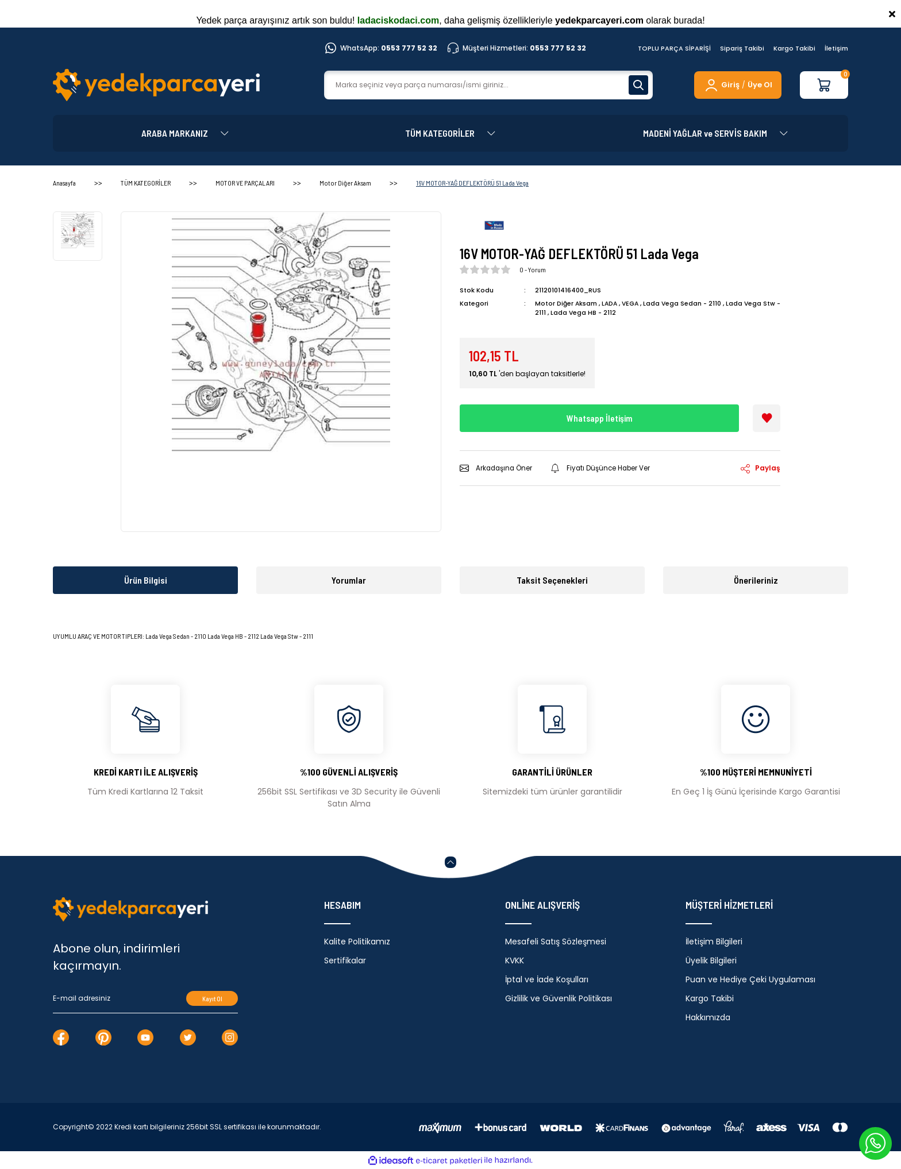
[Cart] (824, 85)
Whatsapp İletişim (599, 417)
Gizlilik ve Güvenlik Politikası (558, 998)
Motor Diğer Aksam (566, 303)
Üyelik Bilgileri (711, 960)
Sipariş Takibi (742, 48)
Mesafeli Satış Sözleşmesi (555, 941)
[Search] (488, 85)
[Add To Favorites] (766, 418)
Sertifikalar (345, 960)
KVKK (514, 960)
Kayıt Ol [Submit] (212, 998)
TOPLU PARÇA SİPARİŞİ (674, 48)
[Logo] (156, 85)
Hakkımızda (708, 1017)
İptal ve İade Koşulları (546, 979)
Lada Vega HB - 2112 (589, 312)
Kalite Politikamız (357, 941)
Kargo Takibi (794, 48)
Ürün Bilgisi (145, 579)
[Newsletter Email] (145, 998)
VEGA (632, 303)
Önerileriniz (756, 579)
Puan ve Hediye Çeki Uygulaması (750, 979)
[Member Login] (721, 85)
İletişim (836, 48)
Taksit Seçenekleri (552, 579)
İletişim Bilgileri (714, 941)
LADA (610, 303)
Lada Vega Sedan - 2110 (685, 303)
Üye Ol (760, 84)
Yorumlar (349, 579)
